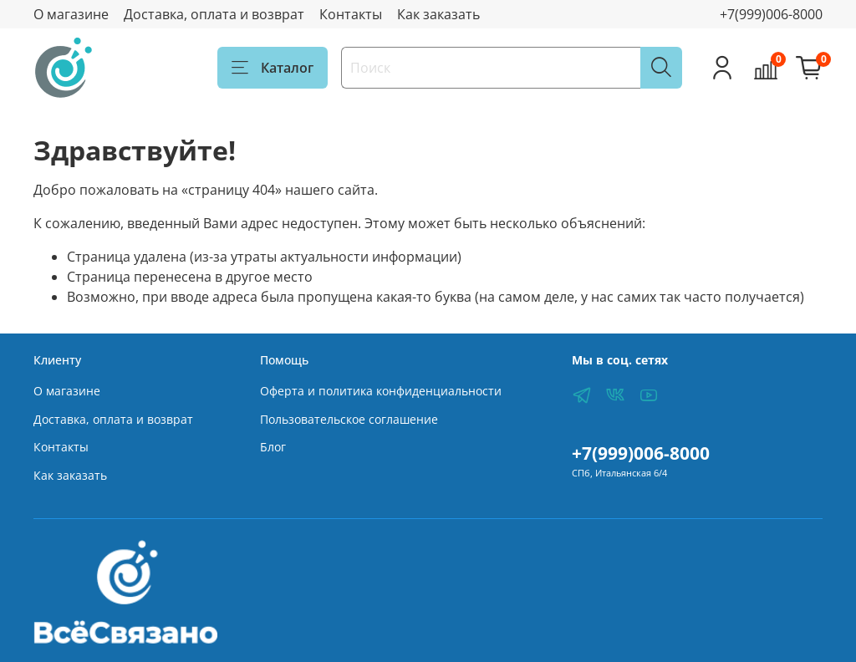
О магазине (71, 14)
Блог (273, 447)
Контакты (350, 14)
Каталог (272, 68)
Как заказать (438, 14)
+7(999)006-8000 (771, 14)
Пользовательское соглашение (349, 419)
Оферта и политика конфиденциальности (381, 391)
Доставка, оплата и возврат (214, 14)
